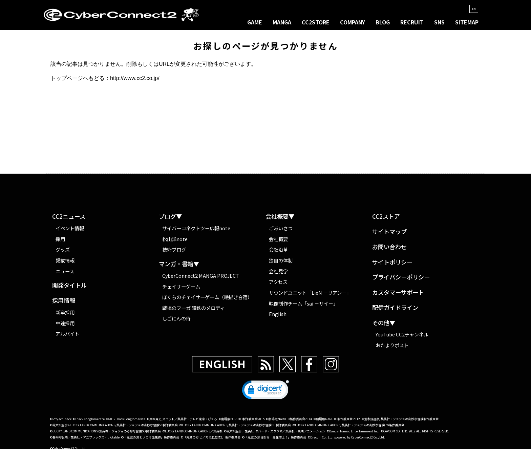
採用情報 (63, 303)
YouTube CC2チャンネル (402, 336)
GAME (254, 22)
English (277, 316)
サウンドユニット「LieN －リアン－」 (310, 295)
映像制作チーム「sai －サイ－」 (303, 306)
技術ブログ (174, 252)
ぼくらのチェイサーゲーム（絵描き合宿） (207, 300)
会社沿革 (278, 252)
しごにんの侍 (176, 321)
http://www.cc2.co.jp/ (135, 81)
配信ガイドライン (395, 310)
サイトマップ (389, 234)
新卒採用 (65, 314)
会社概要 (278, 241)
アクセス (278, 284)
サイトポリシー (392, 265)
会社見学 (278, 273)
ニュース (65, 273)
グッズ (63, 252)
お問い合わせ (389, 249)
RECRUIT (412, 22)
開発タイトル (69, 288)
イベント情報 (70, 230)
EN (472, 9)
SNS (439, 22)
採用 (60, 241)
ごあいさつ (281, 230)
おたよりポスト (392, 347)
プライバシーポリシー (401, 280)
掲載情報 (65, 263)
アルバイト (67, 336)
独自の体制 (281, 263)
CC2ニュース (68, 219)
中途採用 (65, 325)
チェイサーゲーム (181, 289)
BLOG (383, 22)
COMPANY (352, 22)
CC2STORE (316, 22)
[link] (265, 394)
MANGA (282, 22)
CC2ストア (386, 219)
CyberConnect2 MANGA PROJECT (201, 278)
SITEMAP (467, 22)
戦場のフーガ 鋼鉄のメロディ (193, 310)
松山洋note (175, 241)
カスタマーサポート (398, 295)
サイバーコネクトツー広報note (196, 230)
